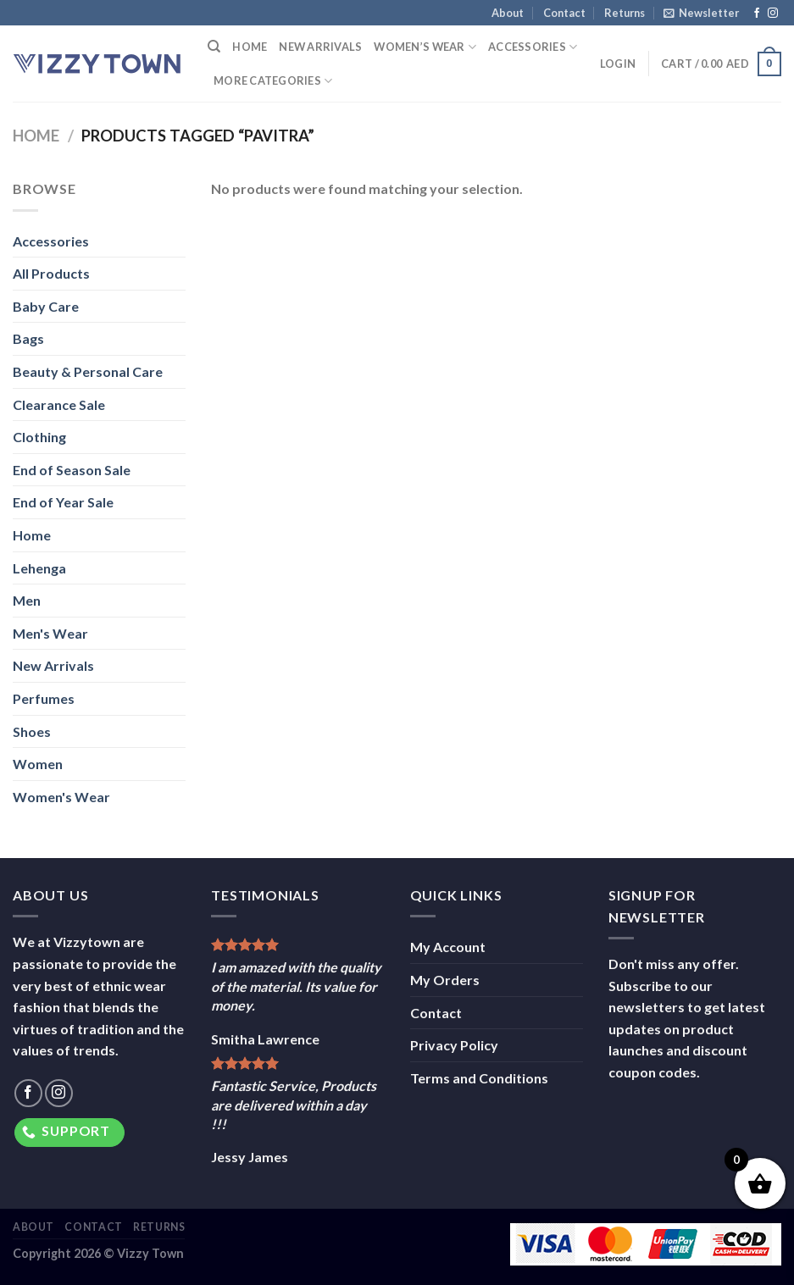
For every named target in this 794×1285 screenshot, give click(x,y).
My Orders (445, 980)
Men (27, 600)
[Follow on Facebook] (757, 13)
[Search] (214, 46)
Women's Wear (61, 797)
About (507, 12)
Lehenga (39, 568)
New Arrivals (320, 46)
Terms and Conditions (479, 1078)
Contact (564, 12)
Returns (624, 12)
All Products (51, 273)
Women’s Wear (425, 47)
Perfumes (44, 698)
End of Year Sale (63, 502)
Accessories (532, 47)
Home (249, 46)
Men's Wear (50, 633)
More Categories (273, 81)
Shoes (32, 731)
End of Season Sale (71, 470)
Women (38, 764)
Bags (28, 338)
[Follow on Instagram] (773, 13)
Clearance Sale (59, 404)
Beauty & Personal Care (88, 371)
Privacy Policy (454, 1045)
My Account (448, 947)
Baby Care (46, 306)
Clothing (39, 437)
